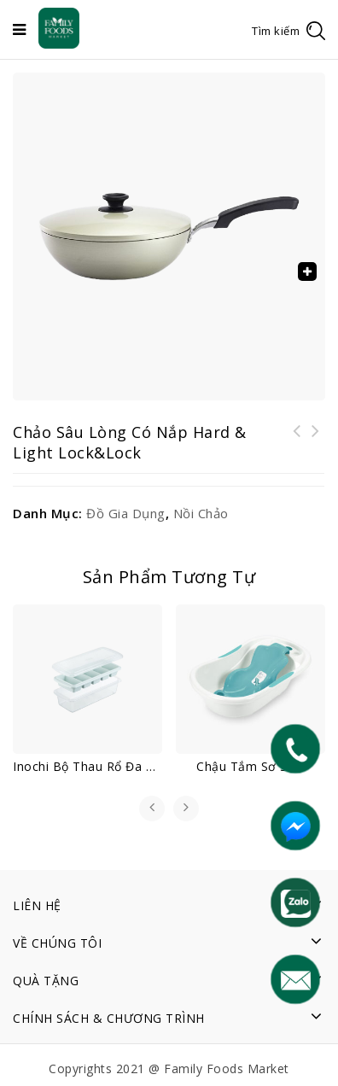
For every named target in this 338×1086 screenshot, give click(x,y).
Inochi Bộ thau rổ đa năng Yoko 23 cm (315, 441)
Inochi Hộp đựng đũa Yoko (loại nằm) (297, 441)
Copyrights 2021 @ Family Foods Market (169, 1068)
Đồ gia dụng (126, 513)
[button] (307, 271)
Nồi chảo (201, 513)
